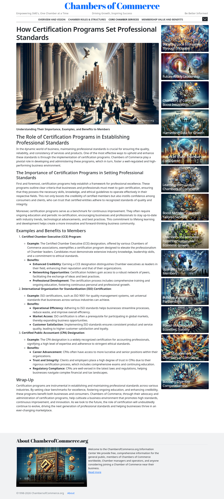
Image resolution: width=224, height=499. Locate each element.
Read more (94, 472)
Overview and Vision (52, 19)
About (70, 493)
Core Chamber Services (124, 19)
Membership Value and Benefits (162, 19)
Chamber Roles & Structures (87, 19)
